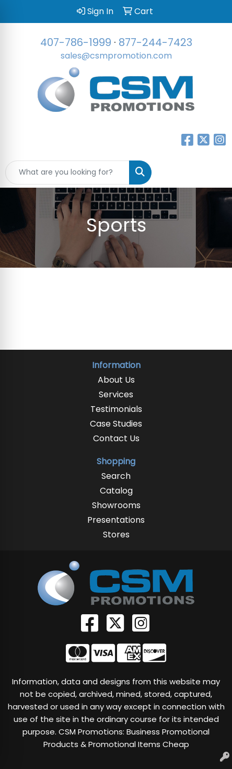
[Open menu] (211, 172)
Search (116, 476)
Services (116, 394)
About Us (116, 380)
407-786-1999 (75, 42)
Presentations (116, 520)
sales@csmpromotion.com (116, 56)
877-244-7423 (155, 42)
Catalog (116, 491)
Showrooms (116, 505)
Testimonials (116, 409)
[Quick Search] (67, 172)
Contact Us (116, 438)
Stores (116, 535)
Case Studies (116, 424)
